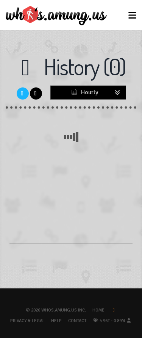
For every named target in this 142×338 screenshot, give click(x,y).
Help (56, 321)
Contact (77, 321)
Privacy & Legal (27, 321)
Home (98, 310)
